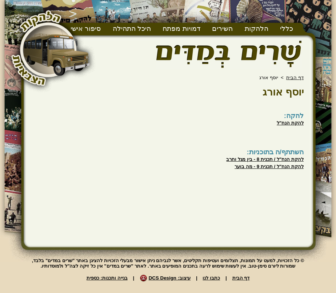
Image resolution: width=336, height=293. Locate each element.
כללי (286, 28)
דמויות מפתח (181, 28)
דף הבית (295, 77)
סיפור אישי (86, 28)
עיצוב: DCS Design (170, 278)
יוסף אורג (283, 92)
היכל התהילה (132, 28)
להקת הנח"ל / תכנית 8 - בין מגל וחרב (265, 159)
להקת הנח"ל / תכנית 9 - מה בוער (269, 166)
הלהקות (256, 28)
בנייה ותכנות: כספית (107, 278)
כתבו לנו (211, 278)
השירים (222, 28)
